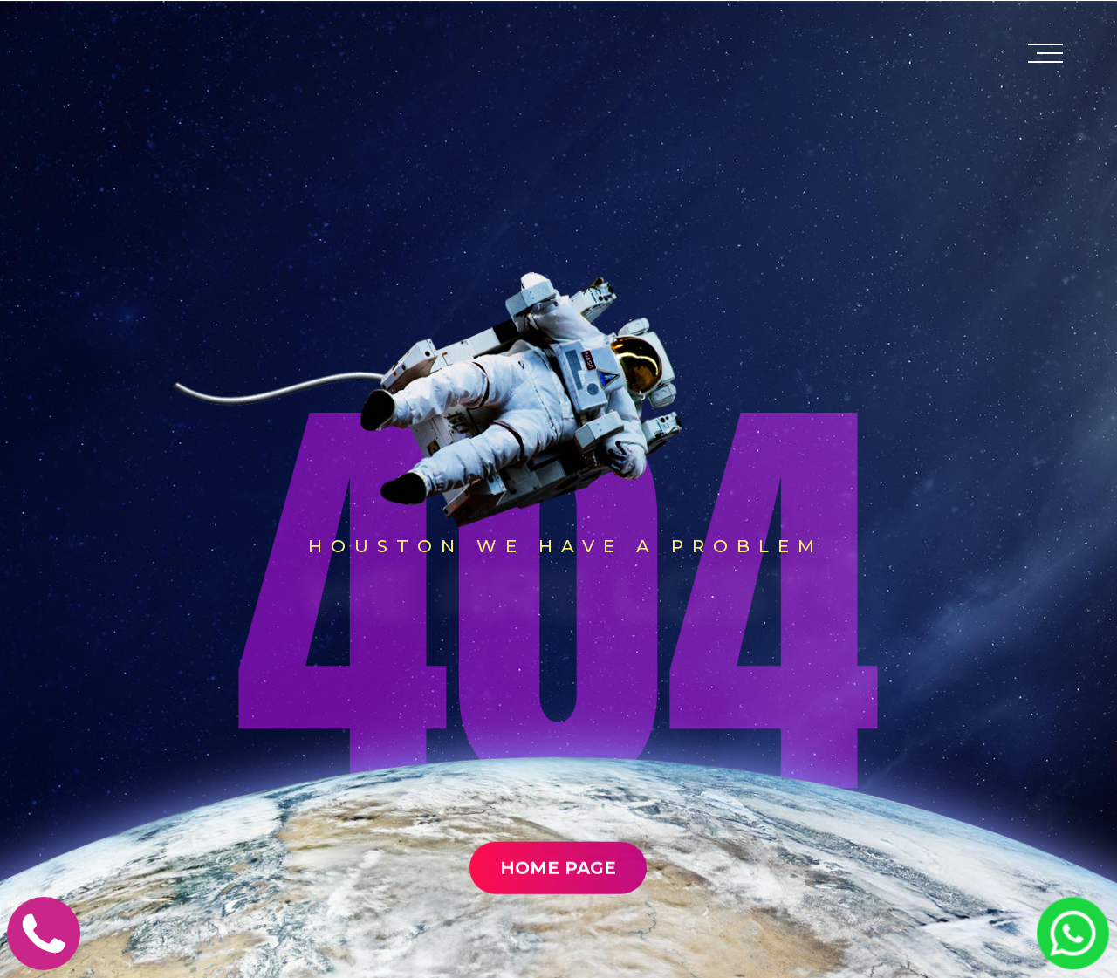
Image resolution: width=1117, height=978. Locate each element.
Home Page (558, 906)
